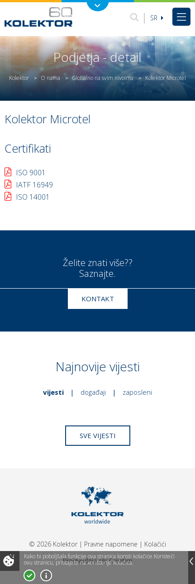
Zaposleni (137, 392)
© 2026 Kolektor (53, 544)
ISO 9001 (31, 173)
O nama (50, 78)
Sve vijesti (98, 435)
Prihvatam (29, 575)
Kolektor (19, 78)
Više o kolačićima (46, 575)
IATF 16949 (34, 185)
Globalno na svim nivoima (102, 78)
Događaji (93, 392)
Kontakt (97, 298)
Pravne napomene (111, 544)
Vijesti (53, 392)
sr (156, 18)
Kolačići (155, 544)
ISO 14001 (33, 197)
